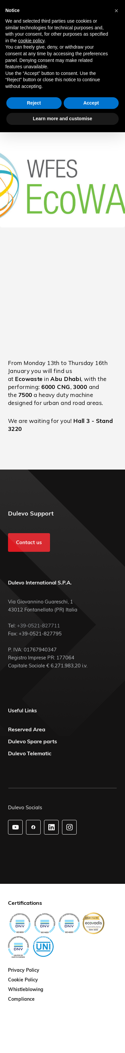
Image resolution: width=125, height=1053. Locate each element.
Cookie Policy (23, 980)
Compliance (21, 999)
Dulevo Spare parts (32, 741)
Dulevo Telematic (29, 753)
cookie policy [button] (31, 40)
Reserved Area (26, 729)
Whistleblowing (25, 989)
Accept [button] (91, 103)
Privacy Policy (23, 970)
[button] (116, 10)
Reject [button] (34, 103)
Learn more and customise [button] (62, 118)
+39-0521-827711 (38, 625)
